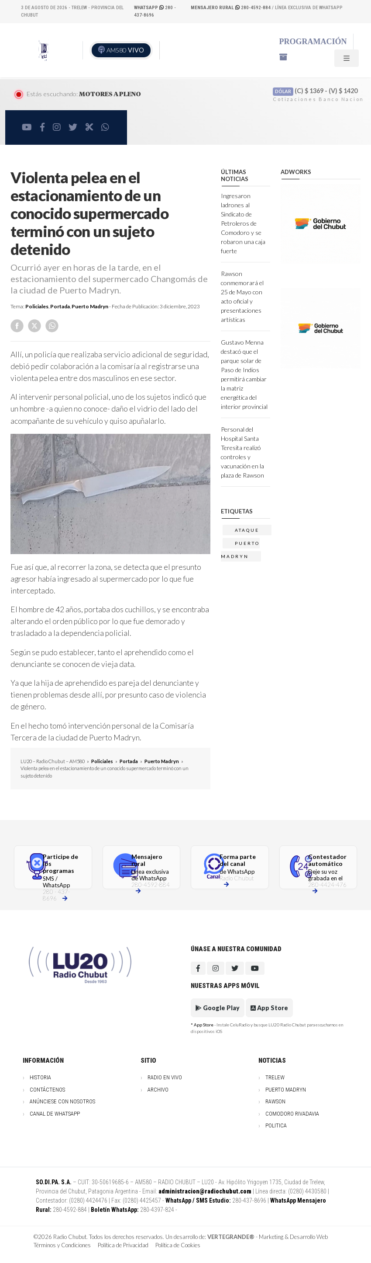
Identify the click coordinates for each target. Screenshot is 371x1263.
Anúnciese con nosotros (62, 1101)
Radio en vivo (165, 1077)
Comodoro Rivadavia (292, 1113)
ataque (247, 530)
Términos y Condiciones (62, 1245)
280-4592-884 (231, 7)
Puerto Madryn (90, 306)
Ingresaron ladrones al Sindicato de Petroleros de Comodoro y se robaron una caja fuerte (243, 223)
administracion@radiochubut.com (204, 1191)
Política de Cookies (177, 1245)
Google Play (218, 1008)
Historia (40, 1077)
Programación (313, 41)
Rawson (275, 1101)
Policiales (36, 306)
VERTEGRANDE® (230, 1236)
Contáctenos (47, 1089)
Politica (276, 1125)
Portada (60, 306)
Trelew (275, 1077)
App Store (269, 1008)
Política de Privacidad (123, 1245)
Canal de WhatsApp (55, 1113)
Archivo (158, 1089)
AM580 (125, 50)
